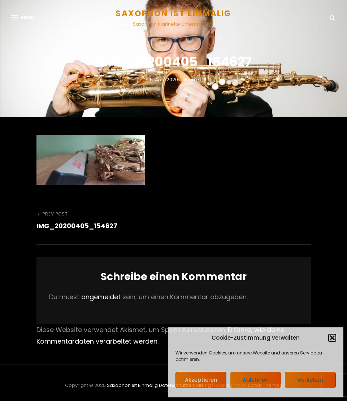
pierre (192, 79)
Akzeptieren (201, 380)
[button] (332, 337)
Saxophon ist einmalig (173, 13)
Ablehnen (256, 380)
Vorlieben (310, 380)
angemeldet (101, 296)
